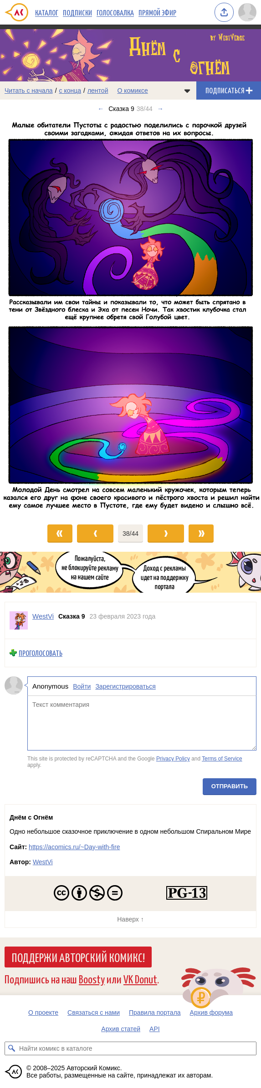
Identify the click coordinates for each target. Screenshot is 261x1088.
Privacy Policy (173, 759)
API (154, 1029)
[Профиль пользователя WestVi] (19, 620)
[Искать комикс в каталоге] (11, 1048)
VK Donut (140, 979)
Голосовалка (115, 12)
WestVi (43, 862)
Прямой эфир (157, 12)
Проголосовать (40, 653)
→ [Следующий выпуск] (160, 108)
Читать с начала (29, 90)
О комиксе (132, 90)
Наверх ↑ (130, 919)
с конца (70, 90)
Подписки (77, 12)
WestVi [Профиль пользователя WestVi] (43, 616)
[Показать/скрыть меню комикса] (187, 90)
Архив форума (211, 1012)
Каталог (46, 12)
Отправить (229, 786)
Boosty (92, 979)
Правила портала (155, 1012)
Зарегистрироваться (125, 686)
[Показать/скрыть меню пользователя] (247, 12)
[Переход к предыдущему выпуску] (32, 316)
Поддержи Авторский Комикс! (78, 957)
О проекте (43, 1012)
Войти (82, 686)
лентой (97, 90)
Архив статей (120, 1029)
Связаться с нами (93, 1012)
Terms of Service (222, 759)
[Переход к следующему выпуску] (130, 316)
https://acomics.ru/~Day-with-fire (74, 847)
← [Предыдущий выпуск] (100, 108)
